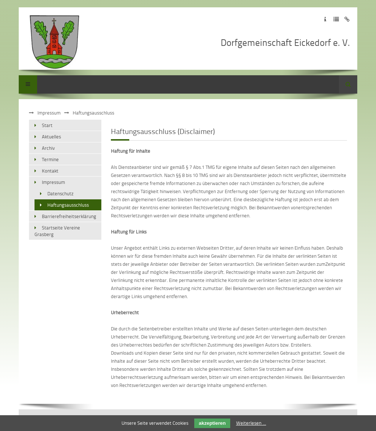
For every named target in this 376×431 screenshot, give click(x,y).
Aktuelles (51, 136)
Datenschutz (60, 193)
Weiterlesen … (251, 423)
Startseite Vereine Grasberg (57, 231)
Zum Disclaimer (347, 19)
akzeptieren (212, 423)
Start (47, 125)
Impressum (49, 112)
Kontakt (50, 170)
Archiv (48, 148)
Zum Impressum (325, 19)
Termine (50, 159)
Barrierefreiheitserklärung (69, 216)
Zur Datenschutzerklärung (336, 19)
